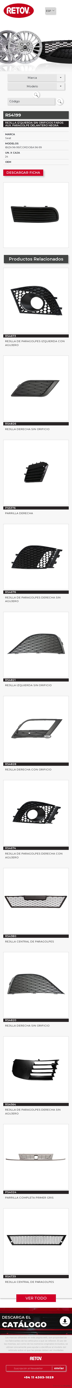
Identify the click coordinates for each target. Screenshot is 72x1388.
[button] (50, 10)
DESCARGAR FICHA (23, 173)
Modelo (32, 86)
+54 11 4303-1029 (39, 1377)
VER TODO (36, 1298)
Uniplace (67, 1386)
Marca (32, 77)
